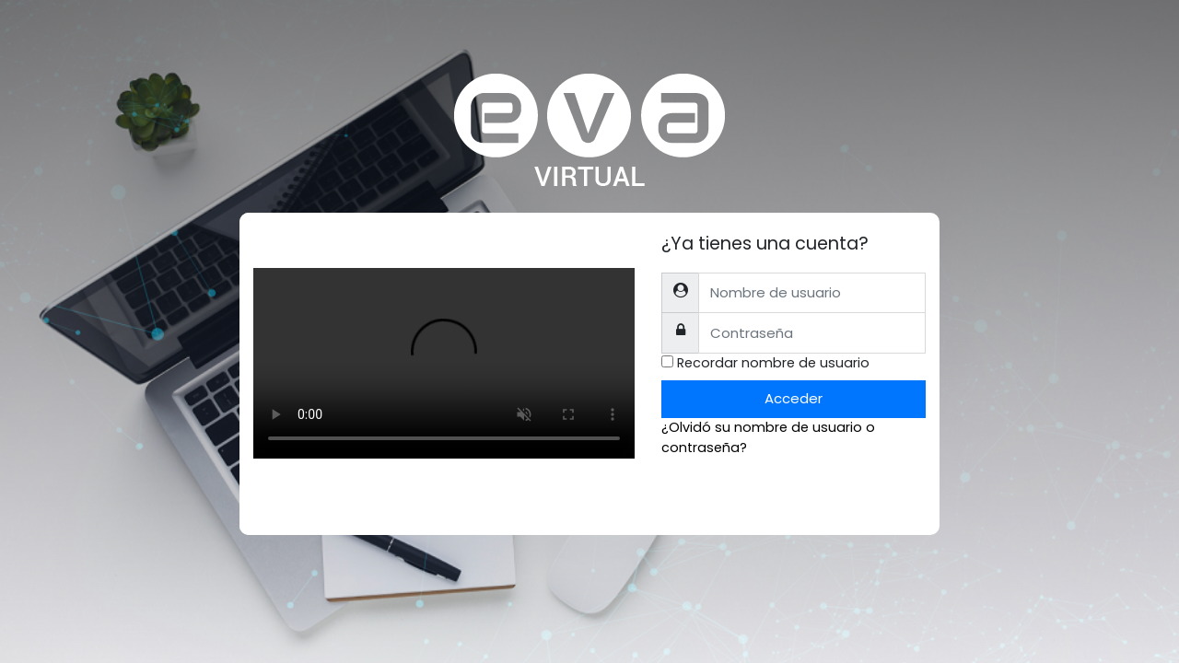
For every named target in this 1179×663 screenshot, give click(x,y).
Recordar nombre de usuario (773, 363)
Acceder (794, 398)
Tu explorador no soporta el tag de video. (444, 363)
